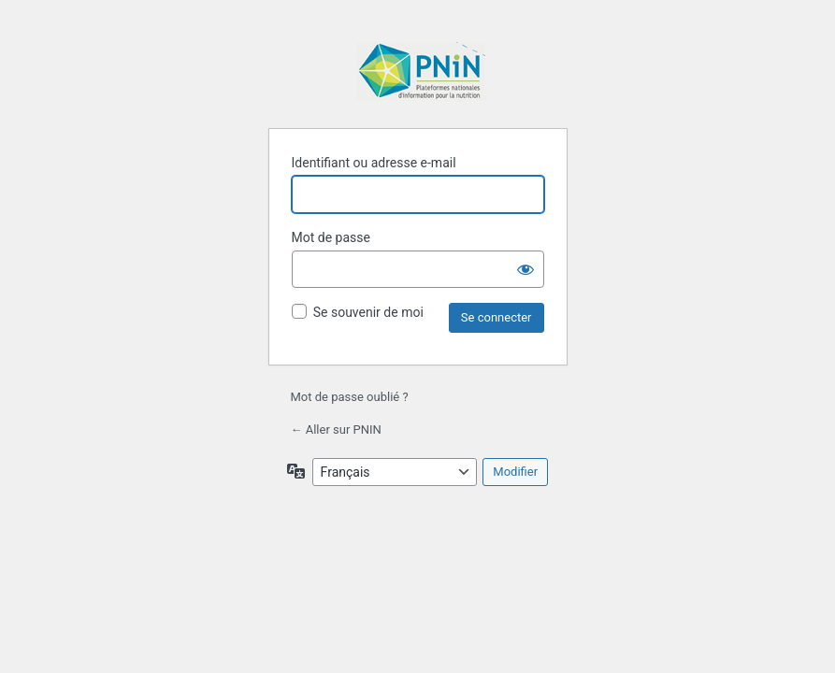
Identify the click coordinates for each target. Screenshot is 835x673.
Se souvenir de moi (368, 312)
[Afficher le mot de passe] (525, 269)
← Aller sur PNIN (336, 429)
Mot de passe (331, 237)
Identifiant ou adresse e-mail (374, 162)
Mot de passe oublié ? (350, 397)
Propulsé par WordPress (420, 73)
